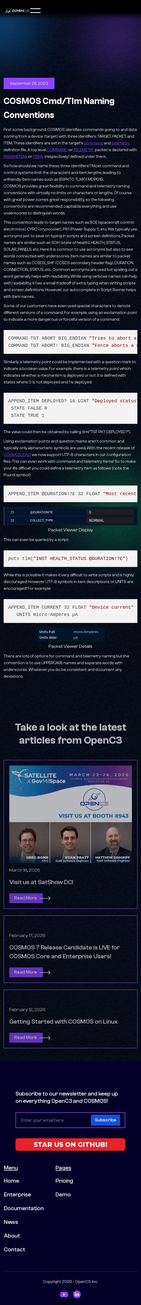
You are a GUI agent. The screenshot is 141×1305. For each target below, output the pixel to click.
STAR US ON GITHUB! (70, 1144)
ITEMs (38, 156)
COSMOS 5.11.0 (17, 454)
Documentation (24, 1208)
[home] (17, 11)
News (11, 1222)
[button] (83, 10)
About (12, 1235)
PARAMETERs (15, 156)
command (93, 143)
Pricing (64, 1180)
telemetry (121, 143)
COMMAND (57, 150)
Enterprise (17, 1194)
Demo (63, 1194)
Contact (14, 1249)
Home (11, 1180)
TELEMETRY (83, 150)
